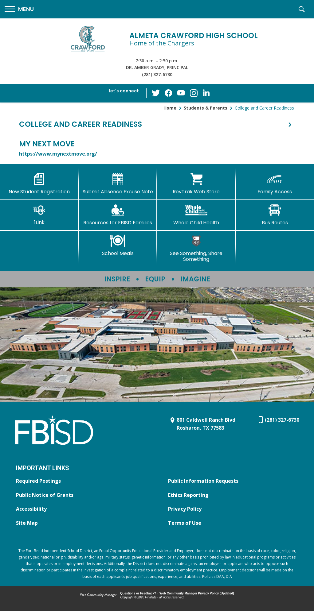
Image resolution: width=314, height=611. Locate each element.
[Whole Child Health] (196, 214)
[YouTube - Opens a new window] (181, 93)
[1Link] (39, 214)
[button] (19, 9)
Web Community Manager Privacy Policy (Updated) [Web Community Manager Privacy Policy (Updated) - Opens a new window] (196, 593)
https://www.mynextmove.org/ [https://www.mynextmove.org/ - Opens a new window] (58, 153)
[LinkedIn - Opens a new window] (206, 92)
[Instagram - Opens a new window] (193, 93)
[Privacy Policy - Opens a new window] (233, 509)
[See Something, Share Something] (196, 248)
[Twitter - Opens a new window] (157, 93)
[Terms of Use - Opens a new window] (233, 523)
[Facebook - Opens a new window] (169, 93)
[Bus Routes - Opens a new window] (275, 214)
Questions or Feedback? (138, 593)
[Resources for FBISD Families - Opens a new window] (118, 214)
